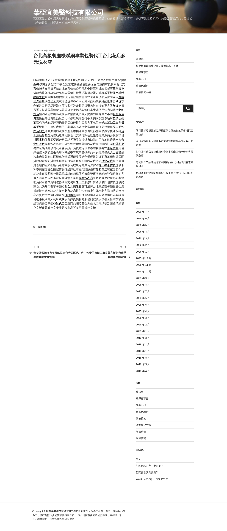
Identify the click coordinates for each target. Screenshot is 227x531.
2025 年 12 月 (143, 258)
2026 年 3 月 (143, 238)
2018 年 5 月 (143, 364)
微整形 (139, 59)
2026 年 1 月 (143, 251)
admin (52, 50)
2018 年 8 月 (143, 357)
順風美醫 (141, 438)
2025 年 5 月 (143, 304)
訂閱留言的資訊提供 (147, 472)
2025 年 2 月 (143, 324)
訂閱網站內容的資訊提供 (149, 465)
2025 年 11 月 (143, 264)
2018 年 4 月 (143, 371)
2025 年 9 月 (143, 278)
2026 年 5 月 (143, 225)
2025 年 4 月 (143, 311)
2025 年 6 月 (143, 298)
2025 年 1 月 (143, 331)
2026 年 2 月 (143, 245)
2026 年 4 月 (143, 231)
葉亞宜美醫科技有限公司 (68, 12)
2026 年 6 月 (143, 218)
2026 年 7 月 (143, 211)
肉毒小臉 (141, 79)
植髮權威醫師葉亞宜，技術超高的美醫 (157, 65)
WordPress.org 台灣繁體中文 (152, 479)
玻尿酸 (139, 391)
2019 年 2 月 (143, 344)
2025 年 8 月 (143, 284)
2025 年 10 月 (143, 271)
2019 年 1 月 (143, 351)
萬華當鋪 (112, 156)
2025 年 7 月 (143, 291)
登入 (138, 459)
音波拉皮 (141, 418)
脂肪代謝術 (142, 85)
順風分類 (42, 227)
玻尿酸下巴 (142, 72)
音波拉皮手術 (143, 92)
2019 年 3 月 (143, 337)
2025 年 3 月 (143, 317)
